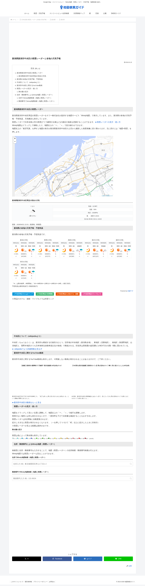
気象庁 (130, 292)
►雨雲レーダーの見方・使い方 (108, 123)
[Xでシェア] (26, 560)
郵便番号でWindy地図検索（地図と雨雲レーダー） (37, 102)
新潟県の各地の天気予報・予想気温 (30, 79)
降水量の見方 (23, 92)
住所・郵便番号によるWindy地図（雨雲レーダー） (35, 96)
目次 (33, 68)
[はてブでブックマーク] (87, 560)
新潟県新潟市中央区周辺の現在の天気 (32, 76)
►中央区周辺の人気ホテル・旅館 (67, 295)
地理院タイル (109, 197)
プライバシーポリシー (41, 583)
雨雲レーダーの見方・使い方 (27, 89)
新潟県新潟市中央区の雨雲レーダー (30, 73)
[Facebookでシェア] (57, 560)
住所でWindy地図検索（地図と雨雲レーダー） (35, 99)
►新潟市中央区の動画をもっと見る (26, 404)
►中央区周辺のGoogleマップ (23, 295)
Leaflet (103, 197)
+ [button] (15, 140)
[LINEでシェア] (118, 560)
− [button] (15, 143)
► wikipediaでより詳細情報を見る (27, 350)
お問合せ (53, 583)
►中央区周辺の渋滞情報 (45, 295)
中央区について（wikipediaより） (29, 83)
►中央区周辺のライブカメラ (92, 295)
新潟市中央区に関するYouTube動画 (30, 86)
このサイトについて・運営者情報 (21, 583)
